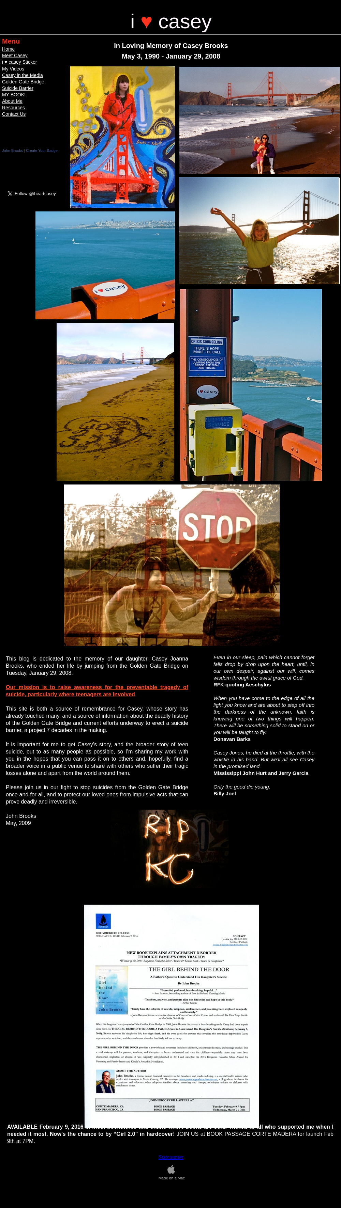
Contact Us (14, 114)
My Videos (13, 68)
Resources (13, 107)
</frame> (31, 165)
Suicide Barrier (17, 88)
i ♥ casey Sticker (19, 62)
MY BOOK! (14, 94)
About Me (12, 101)
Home (8, 49)
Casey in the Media (22, 75)
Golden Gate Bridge (23, 81)
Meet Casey (15, 55)
